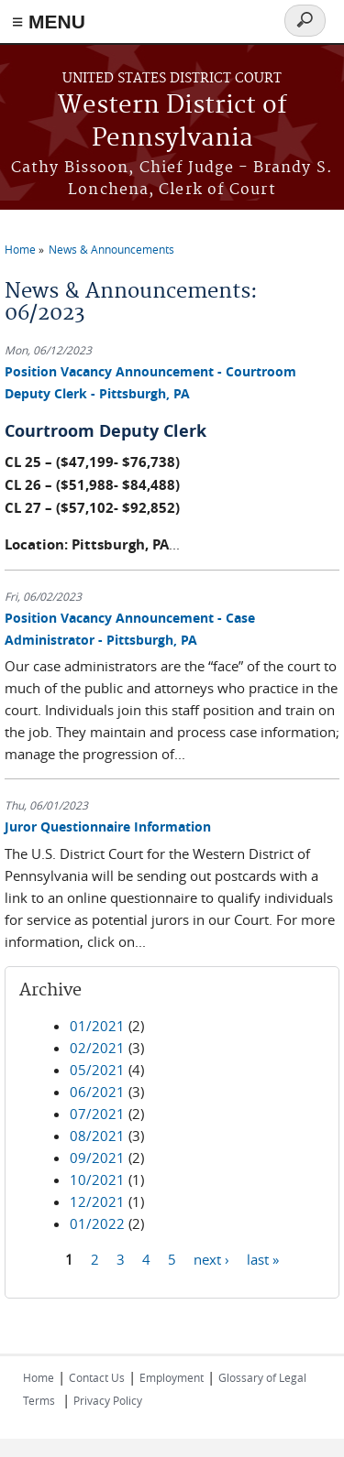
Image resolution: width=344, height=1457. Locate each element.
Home (20, 249)
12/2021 (97, 1201)
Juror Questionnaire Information (108, 826)
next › (211, 1259)
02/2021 (97, 1047)
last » (263, 1259)
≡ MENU (48, 21)
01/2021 (97, 1026)
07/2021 (97, 1113)
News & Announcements (111, 249)
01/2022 (97, 1223)
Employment (171, 1377)
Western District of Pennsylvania (172, 122)
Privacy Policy (107, 1400)
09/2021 (97, 1157)
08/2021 (97, 1135)
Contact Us (97, 1377)
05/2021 (97, 1069)
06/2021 (97, 1091)
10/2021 (97, 1179)
